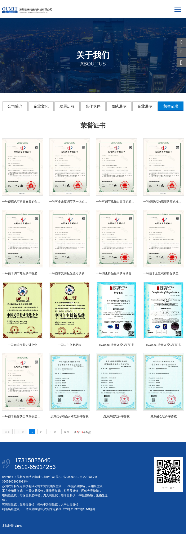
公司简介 (15, 106)
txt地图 (90, 509)
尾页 (66, 432)
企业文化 (41, 106)
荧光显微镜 (9, 504)
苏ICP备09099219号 (69, 477)
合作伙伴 (93, 106)
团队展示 (119, 106)
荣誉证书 (170, 106)
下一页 (53, 432)
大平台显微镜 (69, 504)
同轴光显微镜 (90, 490)
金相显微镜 (95, 486)
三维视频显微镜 (75, 486)
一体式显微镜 (31, 509)
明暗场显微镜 (11, 509)
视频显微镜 (54, 486)
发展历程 (67, 106)
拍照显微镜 (71, 490)
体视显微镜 (85, 495)
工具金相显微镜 (12, 490)
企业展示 (144, 106)
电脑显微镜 (9, 495)
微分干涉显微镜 (47, 504)
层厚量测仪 (68, 495)
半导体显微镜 (34, 490)
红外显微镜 (27, 504)
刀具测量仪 (50, 495)
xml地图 (68, 509)
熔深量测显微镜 (30, 495)
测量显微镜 (53, 490)
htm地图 (79, 509)
